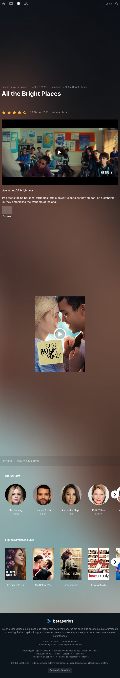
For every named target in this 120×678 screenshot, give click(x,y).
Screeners (67, 653)
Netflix (34, 87)
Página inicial (9, 87)
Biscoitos (47, 650)
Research (79, 653)
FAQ (60, 644)
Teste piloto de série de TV (44, 656)
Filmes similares (28, 461)
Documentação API (47, 644)
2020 (44, 87)
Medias (56, 653)
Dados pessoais (89, 650)
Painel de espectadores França (74, 656)
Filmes (23, 87)
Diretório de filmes (69, 641)
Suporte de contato (73, 644)
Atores (7, 461)
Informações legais (32, 650)
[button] (15, 503)
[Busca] (117, 3)
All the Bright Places (76, 87)
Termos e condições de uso (67, 650)
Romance (56, 87)
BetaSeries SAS (43, 653)
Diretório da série (50, 641)
